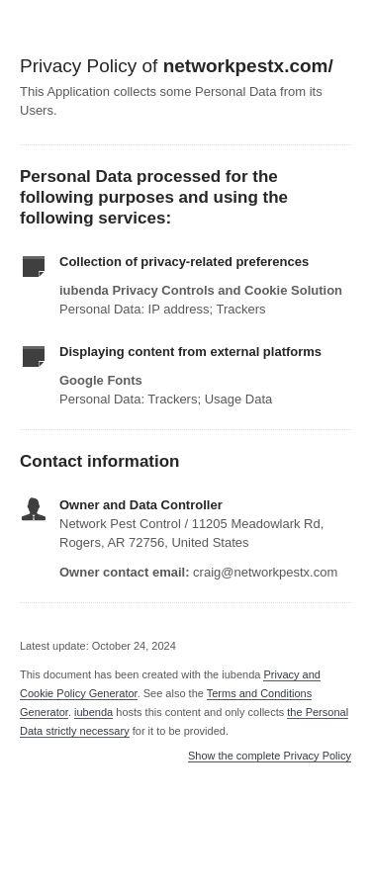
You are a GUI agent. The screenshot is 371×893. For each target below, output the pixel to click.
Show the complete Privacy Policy (269, 756)
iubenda (93, 712)
